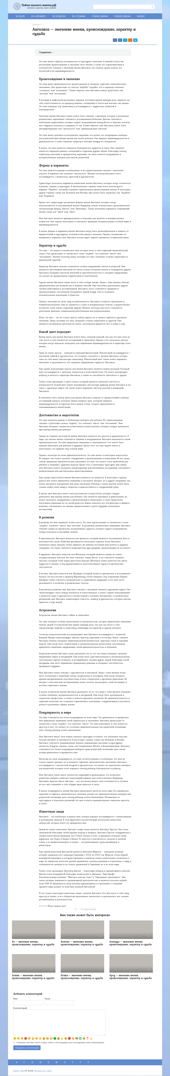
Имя (15, 998)
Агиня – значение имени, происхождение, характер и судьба (33, 976)
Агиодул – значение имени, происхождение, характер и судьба (130, 943)
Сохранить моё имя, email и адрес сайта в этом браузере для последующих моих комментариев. (60, 1042)
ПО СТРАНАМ (78, 16)
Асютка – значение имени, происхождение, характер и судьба (82, 943)
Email (47, 998)
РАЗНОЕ (141, 16)
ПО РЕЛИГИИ (59, 16)
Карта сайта (19, 1071)
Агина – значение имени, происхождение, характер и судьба (82, 976)
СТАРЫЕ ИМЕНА (100, 16)
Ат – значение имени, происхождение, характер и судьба (33, 943)
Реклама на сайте (43, 1071)
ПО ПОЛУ (20, 16)
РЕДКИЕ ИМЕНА (122, 16)
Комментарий (20, 1008)
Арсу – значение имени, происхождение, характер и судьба (130, 976)
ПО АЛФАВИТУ (38, 16)
